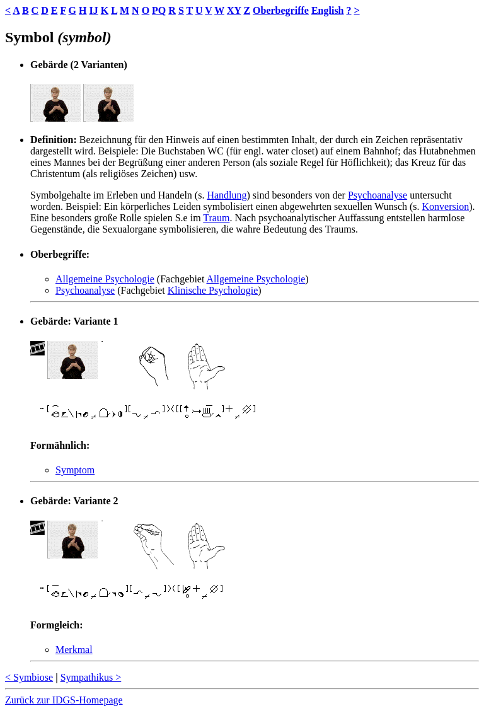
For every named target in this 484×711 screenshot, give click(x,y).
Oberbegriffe (281, 10)
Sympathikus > (91, 677)
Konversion (446, 206)
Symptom (75, 470)
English (327, 10)
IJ (93, 10)
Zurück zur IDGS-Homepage (64, 700)
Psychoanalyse (377, 195)
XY (234, 10)
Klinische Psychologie (213, 290)
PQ (159, 10)
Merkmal (74, 649)
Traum (216, 217)
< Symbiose (29, 677)
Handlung (226, 195)
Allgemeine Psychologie (104, 279)
